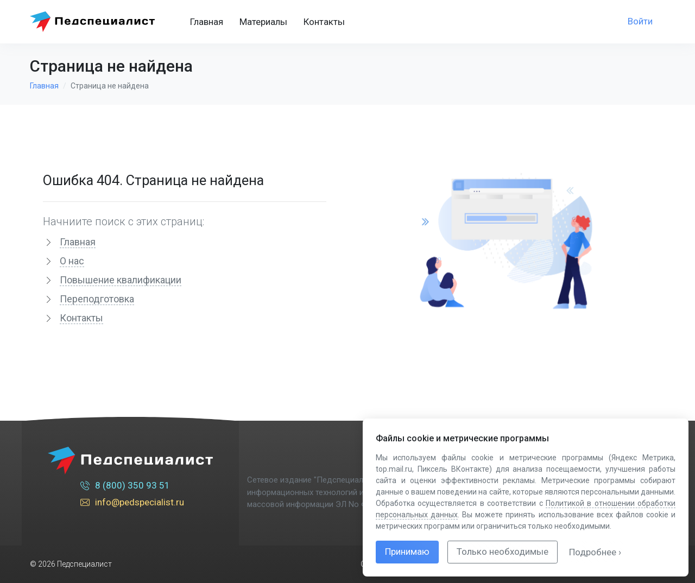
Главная (206, 21)
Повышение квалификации (120, 280)
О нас (72, 261)
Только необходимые (502, 551)
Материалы (263, 21)
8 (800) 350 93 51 (125, 486)
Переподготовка (97, 299)
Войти (640, 21)
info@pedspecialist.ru (132, 503)
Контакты (324, 21)
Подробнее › (595, 552)
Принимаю (407, 551)
